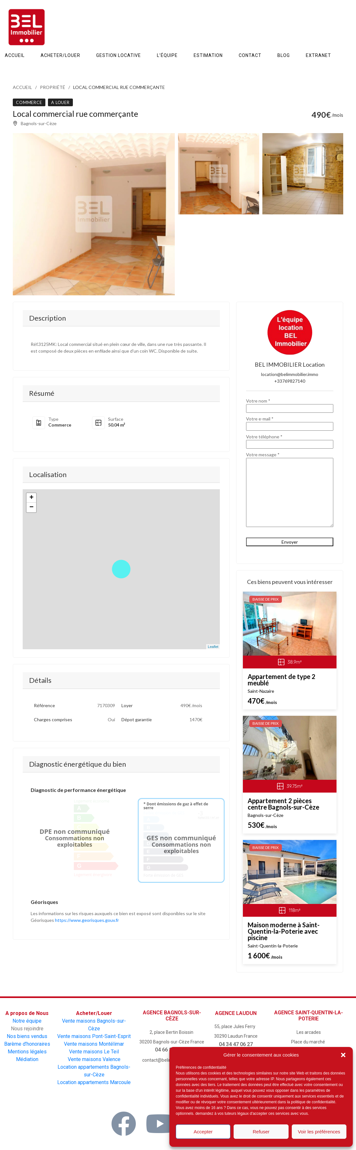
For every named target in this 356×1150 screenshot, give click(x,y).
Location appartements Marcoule (94, 1082)
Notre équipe (27, 1021)
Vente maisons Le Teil (94, 1052)
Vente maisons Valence (94, 1059)
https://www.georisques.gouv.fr (87, 920)
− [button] (31, 507)
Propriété (52, 87)
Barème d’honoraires (27, 1044)
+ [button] (31, 498)
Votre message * (289, 490)
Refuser (261, 1131)
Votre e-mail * (289, 422)
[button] (343, 1055)
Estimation (208, 55)
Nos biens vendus (27, 1036)
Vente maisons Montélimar (94, 1044)
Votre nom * (289, 404)
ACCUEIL (15, 55)
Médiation (27, 1059)
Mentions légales (27, 1052)
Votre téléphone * (289, 440)
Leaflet (213, 647)
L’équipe (167, 55)
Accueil (22, 87)
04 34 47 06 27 (236, 1044)
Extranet (318, 55)
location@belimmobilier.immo (289, 374)
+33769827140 (289, 381)
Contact (250, 55)
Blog (283, 55)
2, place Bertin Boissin (172, 1032)
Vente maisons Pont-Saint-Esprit (94, 1036)
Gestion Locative (118, 55)
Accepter (203, 1131)
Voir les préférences (319, 1131)
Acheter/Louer (60, 55)
